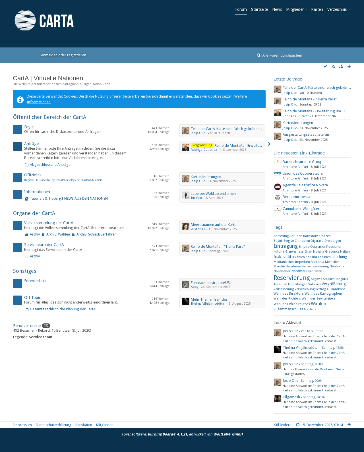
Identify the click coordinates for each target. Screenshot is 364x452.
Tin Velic (196, 198)
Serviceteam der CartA (44, 244)
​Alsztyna (310, 309)
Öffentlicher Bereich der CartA (49, 117)
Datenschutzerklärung (53, 425)
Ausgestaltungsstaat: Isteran (306, 134)
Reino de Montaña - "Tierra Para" (218, 246)
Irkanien (298, 257)
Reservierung (292, 277)
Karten (318, 9)
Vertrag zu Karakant (330, 289)
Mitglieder (296, 9)
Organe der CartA (34, 213)
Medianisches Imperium (292, 262)
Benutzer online (27, 325)
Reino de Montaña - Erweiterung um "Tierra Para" (255, 145)
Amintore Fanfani (295, 167)
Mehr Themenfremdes (209, 299)
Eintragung (286, 246)
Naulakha (337, 266)
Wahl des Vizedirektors (292, 304)
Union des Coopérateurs (303, 173)
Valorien (314, 284)
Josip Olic (198, 133)
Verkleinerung (284, 289)
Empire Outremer (312, 247)
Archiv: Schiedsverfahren (96, 234)
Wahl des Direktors (289, 294)
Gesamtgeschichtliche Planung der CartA (63, 309)
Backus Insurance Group (302, 162)
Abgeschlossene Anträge (50, 164)
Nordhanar (282, 271)
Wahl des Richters (287, 298)
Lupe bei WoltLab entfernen (213, 193)
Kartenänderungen (206, 177)
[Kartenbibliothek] (91, 180)
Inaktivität (282, 256)
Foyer (29, 127)
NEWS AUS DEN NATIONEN (86, 198)
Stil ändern (282, 425)
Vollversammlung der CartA (48, 222)
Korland (311, 257)
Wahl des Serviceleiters (319, 298)
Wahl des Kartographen (323, 294)
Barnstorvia (311, 236)
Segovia (316, 279)
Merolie (279, 266)
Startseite (261, 9)
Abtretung (281, 236)
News (278, 9)
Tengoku (342, 279)
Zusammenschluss (288, 309)
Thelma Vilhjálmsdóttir (207, 304)
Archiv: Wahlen (58, 234)
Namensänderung (315, 266)
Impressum (22, 425)
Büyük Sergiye (284, 241)
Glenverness (294, 251)
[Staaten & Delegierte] (68, 180)
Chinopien (302, 241)
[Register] (29, 180)
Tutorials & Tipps (44, 198)
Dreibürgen (332, 241)
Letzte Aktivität (287, 322)
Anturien (295, 236)
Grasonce (332, 251)
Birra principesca (296, 197)
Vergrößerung (334, 284)
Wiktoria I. (198, 229)
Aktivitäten (83, 425)
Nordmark (299, 271)
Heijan (345, 251)
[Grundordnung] (45, 180)
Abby (194, 287)
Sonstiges (24, 271)
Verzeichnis (338, 9)
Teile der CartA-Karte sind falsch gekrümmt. (226, 129)
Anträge (31, 143)
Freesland (333, 247)
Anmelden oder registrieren (63, 55)
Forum (242, 9)
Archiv (35, 234)
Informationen (37, 191)
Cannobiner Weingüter (301, 209)
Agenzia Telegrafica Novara (305, 185)
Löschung (339, 257)
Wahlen (318, 303)
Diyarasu (317, 241)
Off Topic (32, 297)
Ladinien (324, 257)
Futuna (279, 251)
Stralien (329, 279)
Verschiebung (305, 289)
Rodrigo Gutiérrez (204, 150)
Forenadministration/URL (211, 282)
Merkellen (332, 262)
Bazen (326, 236)
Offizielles (32, 175)
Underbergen (297, 284)
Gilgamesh (291, 397)
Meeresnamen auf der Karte (213, 224)
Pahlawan (315, 271)
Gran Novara (314, 251)
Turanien (280, 284)
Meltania (317, 262)
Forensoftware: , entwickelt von (182, 434)
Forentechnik (35, 280)
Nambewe (293, 266)
